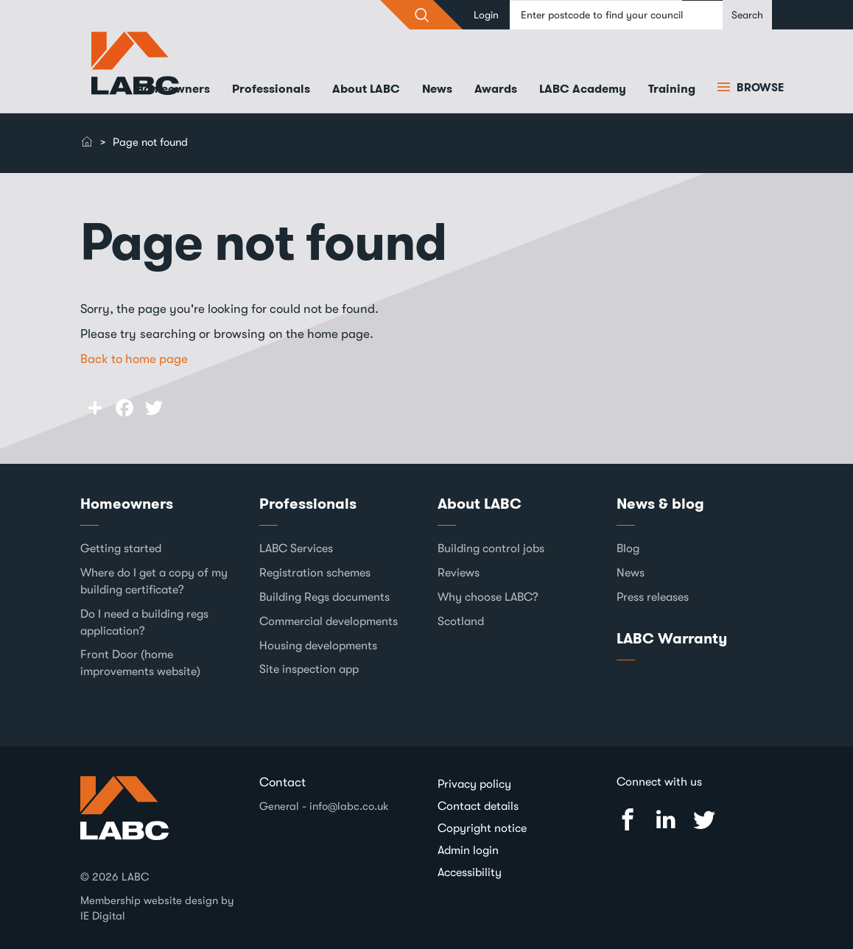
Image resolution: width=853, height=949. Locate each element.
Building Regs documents (324, 597)
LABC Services (296, 548)
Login (486, 15)
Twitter (704, 820)
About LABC (366, 88)
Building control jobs (491, 548)
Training (671, 88)
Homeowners (173, 88)
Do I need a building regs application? (144, 622)
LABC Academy (582, 88)
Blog (628, 548)
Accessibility (470, 872)
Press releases (653, 597)
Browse (759, 88)
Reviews (459, 572)
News (437, 88)
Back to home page (134, 359)
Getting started (120, 548)
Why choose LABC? (488, 597)
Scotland (461, 621)
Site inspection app (309, 669)
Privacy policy (474, 784)
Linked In (665, 820)
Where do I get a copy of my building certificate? (154, 581)
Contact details (478, 806)
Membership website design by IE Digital (157, 908)
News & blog (660, 503)
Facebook (628, 820)
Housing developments (318, 645)
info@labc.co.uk (349, 806)
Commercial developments (328, 621)
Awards (495, 88)
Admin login (468, 850)
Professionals (271, 88)
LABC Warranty (672, 638)
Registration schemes (315, 572)
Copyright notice (482, 828)
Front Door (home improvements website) (140, 663)
